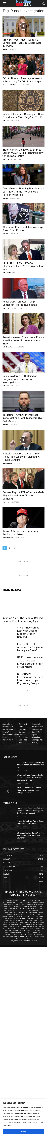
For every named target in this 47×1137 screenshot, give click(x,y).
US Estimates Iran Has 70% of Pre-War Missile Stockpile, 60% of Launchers (30, 662)
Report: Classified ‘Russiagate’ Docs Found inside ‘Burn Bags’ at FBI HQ (23, 116)
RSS (20, 742)
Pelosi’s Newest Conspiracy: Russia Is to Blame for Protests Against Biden (23, 340)
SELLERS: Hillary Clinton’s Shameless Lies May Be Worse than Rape (23, 266)
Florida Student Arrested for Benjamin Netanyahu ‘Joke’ (30, 647)
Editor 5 (5, 424)
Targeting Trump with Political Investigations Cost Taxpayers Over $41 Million (23, 418)
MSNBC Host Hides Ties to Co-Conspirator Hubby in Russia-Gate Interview (22, 42)
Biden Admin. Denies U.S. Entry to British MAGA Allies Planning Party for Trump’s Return (23, 152)
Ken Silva (6, 120)
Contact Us (36, 732)
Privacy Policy (8, 740)
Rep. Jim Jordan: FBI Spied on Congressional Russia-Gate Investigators (20, 379)
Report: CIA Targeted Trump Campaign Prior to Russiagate (20, 303)
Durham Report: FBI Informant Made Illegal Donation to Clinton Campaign (23, 495)
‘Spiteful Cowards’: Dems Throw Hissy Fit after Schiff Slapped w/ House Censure (22, 456)
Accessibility (36, 724)
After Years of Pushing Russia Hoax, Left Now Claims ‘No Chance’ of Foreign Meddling (23, 191)
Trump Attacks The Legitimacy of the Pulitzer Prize (22, 533)
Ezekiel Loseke (8, 537)
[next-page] (20, 548)
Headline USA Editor (10, 85)
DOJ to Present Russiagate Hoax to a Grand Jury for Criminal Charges (23, 80)
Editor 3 (5, 198)
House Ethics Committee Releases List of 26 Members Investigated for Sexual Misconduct (30, 810)
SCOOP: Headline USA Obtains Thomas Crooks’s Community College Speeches (29, 790)
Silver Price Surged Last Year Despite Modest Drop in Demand (28, 632)
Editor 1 (5, 49)
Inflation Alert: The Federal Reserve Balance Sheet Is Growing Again (23, 620)
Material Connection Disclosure (23, 737)
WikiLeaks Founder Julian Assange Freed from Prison (23, 229)
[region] (23, 1118)
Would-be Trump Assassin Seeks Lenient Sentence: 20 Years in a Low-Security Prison (30, 777)
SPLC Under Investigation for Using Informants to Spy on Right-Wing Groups (30, 678)
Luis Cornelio (7, 347)
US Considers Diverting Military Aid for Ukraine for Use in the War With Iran (30, 764)
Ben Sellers (7, 272)
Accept (23, 1132)
